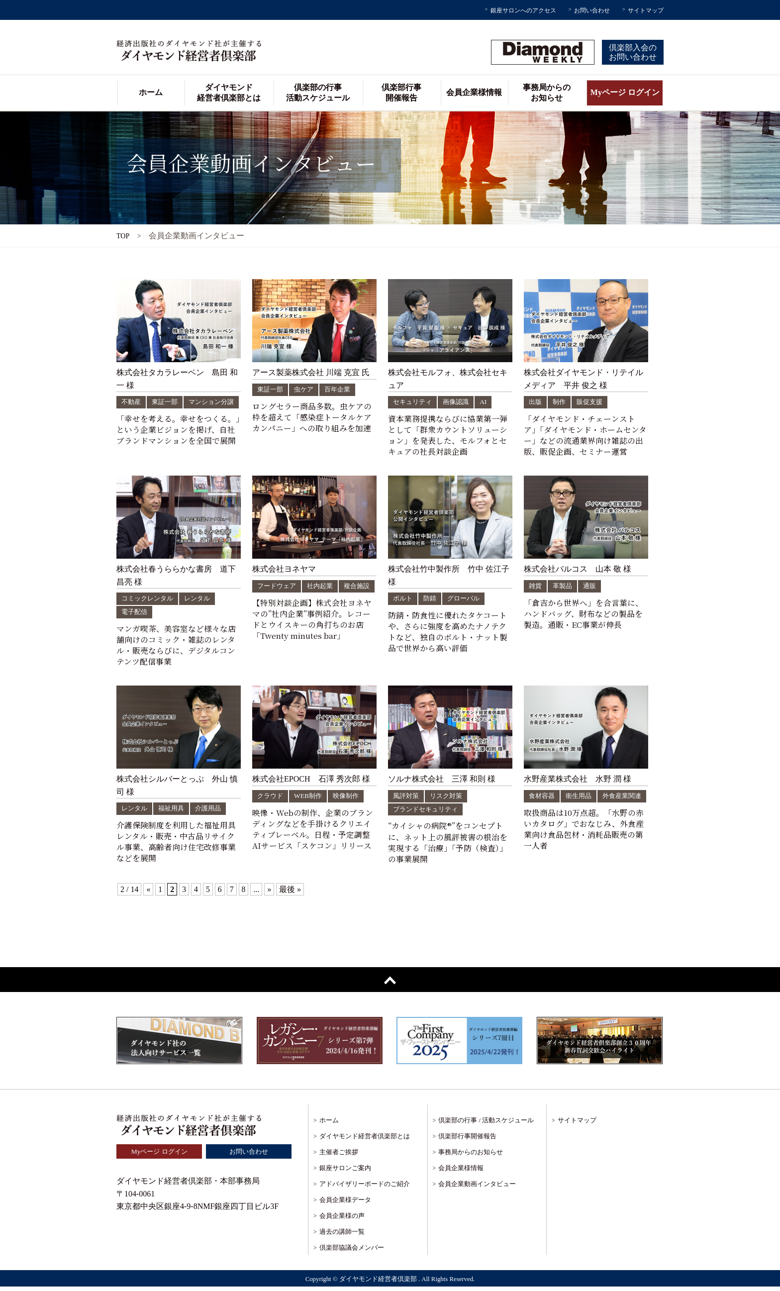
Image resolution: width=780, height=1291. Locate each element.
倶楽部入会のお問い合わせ (633, 52)
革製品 (564, 589)
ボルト (403, 601)
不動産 (131, 401)
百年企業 (342, 389)
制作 (561, 401)
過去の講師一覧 (342, 1236)
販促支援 (592, 401)
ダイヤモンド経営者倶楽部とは (229, 92)
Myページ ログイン (625, 92)
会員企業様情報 (474, 92)
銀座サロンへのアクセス (523, 10)
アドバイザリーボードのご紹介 (364, 1188)
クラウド (271, 799)
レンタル (202, 601)
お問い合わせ (592, 10)
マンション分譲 (145, 415)
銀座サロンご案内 (345, 1172)
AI (488, 401)
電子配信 (135, 614)
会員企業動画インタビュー (477, 1188)
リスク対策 (449, 799)
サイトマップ (646, 10)
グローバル (467, 601)
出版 (536, 401)
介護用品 (213, 811)
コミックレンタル (149, 601)
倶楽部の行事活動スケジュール (318, 92)
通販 (592, 589)
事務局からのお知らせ (547, 92)
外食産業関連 (550, 812)
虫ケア (306, 389)
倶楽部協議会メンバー (351, 1252)
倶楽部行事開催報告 (401, 92)
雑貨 (536, 589)
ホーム (151, 92)
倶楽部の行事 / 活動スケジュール (486, 1124)
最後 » (290, 893)
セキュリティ (414, 401)
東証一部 (167, 401)
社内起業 (324, 589)
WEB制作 (310, 799)
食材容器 (543, 799)
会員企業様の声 (342, 1220)
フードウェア (278, 589)
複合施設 (271, 602)
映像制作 (350, 799)
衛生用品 (581, 799)
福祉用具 (174, 811)
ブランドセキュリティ (428, 812)
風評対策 (407, 799)
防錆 (432, 601)
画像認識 (460, 401)
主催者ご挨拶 (338, 1156)
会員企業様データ (345, 1204)
